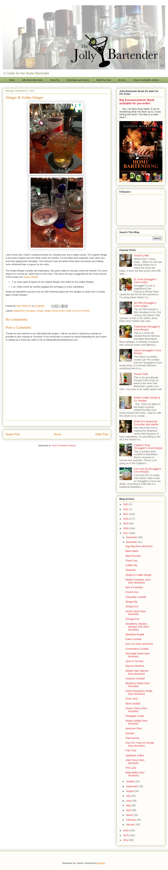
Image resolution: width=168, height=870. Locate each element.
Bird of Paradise (134, 587)
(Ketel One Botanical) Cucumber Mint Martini (146, 423)
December (132, 537)
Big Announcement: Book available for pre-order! (136, 101)
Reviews (122, 80)
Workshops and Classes (77, 80)
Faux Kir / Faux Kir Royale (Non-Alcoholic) (139, 744)
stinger (40, 310)
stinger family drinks (55, 310)
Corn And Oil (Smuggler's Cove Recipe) (148, 470)
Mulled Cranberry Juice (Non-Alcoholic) (138, 581)
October (130, 781)
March (130, 815)
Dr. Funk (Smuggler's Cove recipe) (145, 281)
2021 (126, 514)
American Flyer (133, 728)
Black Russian (133, 555)
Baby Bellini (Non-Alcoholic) (135, 774)
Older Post (101, 434)
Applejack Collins (134, 755)
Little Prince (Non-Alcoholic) (135, 761)
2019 (126, 523)
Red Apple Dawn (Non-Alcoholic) (137, 655)
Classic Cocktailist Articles (146, 80)
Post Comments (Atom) (64, 445)
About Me (54, 80)
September (132, 786)
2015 (126, 835)
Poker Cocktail (133, 639)
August (130, 791)
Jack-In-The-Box (134, 661)
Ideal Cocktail (132, 703)
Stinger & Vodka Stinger (138, 575)
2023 (126, 504)
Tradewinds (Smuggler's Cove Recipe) (147, 328)
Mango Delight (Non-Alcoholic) (136, 722)
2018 (126, 528)
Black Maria (131, 551)
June (129, 800)
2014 (126, 840)
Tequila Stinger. (31, 277)
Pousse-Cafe (141, 374)
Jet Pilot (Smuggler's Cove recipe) (145, 304)
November (132, 542)
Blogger (101, 863)
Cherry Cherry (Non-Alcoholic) (136, 710)
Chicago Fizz (132, 619)
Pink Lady (130, 767)
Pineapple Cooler (134, 716)
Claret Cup (131, 560)
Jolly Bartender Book (32, 80)
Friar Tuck (130, 750)
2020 (126, 518)
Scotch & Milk (141, 255)
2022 (126, 509)
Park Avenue (132, 738)
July (128, 795)
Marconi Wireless (134, 666)
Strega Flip (131, 601)
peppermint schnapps (24, 310)
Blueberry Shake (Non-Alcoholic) (137, 685)
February (131, 819)
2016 (126, 830)
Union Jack (131, 698)
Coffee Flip (131, 565)
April (129, 810)
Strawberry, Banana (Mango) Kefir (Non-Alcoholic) (137, 626)
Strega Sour (132, 606)
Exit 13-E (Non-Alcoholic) (139, 643)
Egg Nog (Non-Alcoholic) (138, 546)
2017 (126, 533)
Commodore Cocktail (136, 648)
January (130, 824)
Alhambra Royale (134, 634)
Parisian (129, 733)
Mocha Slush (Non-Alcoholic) (135, 613)
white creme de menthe (78, 310)
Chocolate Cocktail (135, 597)
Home (12, 80)
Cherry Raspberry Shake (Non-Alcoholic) (138, 692)
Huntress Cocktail (135, 678)
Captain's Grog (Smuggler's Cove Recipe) (148, 446)
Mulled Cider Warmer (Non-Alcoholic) (137, 672)
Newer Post (13, 434)
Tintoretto (130, 570)
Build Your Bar (103, 80)
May (128, 805)
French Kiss (131, 592)
